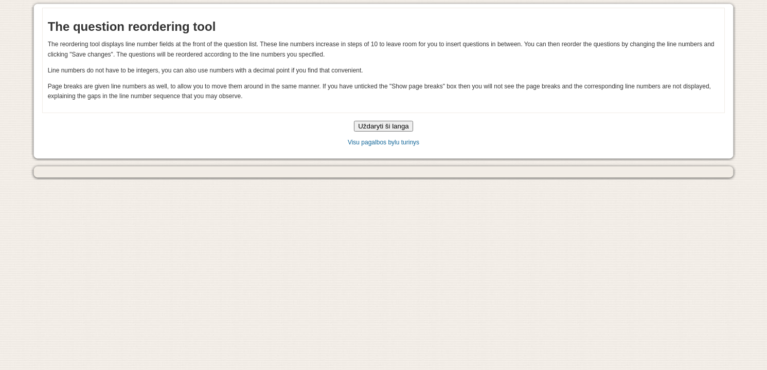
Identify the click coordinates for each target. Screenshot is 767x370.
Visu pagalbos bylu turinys (383, 142)
